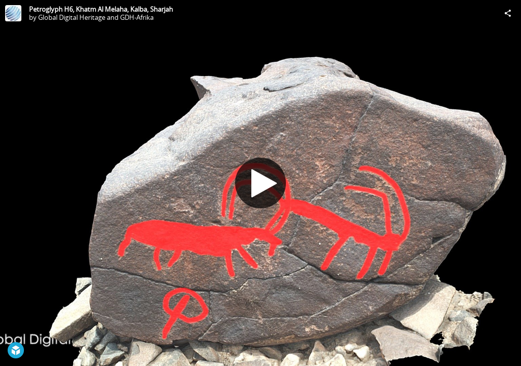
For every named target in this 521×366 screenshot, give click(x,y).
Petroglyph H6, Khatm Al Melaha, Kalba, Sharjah (101, 9)
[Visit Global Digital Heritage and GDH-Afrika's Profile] (13, 13)
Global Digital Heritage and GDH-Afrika (96, 17)
